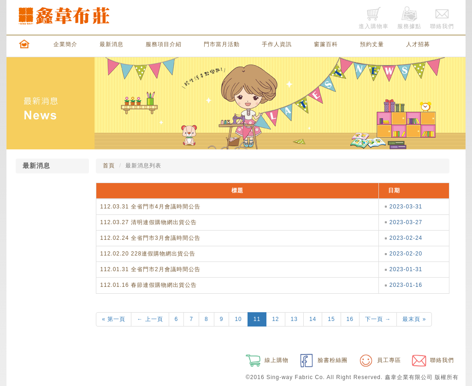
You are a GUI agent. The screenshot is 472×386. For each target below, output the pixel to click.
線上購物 (266, 360)
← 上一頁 (150, 319)
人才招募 (418, 44)
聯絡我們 (432, 360)
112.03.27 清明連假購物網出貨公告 (148, 222)
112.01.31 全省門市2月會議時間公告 (150, 269)
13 (294, 319)
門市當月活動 (222, 44)
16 (350, 319)
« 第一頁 (113, 319)
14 (312, 319)
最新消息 (112, 44)
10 (238, 319)
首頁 (109, 165)
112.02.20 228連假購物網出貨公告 (147, 253)
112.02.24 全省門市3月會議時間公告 (150, 238)
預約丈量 (372, 44)
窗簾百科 (326, 44)
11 (257, 319)
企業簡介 (65, 44)
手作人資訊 (277, 44)
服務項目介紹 (164, 44)
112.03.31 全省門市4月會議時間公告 (150, 206)
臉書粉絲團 (322, 360)
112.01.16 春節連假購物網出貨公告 (148, 285)
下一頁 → (378, 319)
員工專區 (379, 360)
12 (275, 319)
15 (331, 319)
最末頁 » (414, 319)
